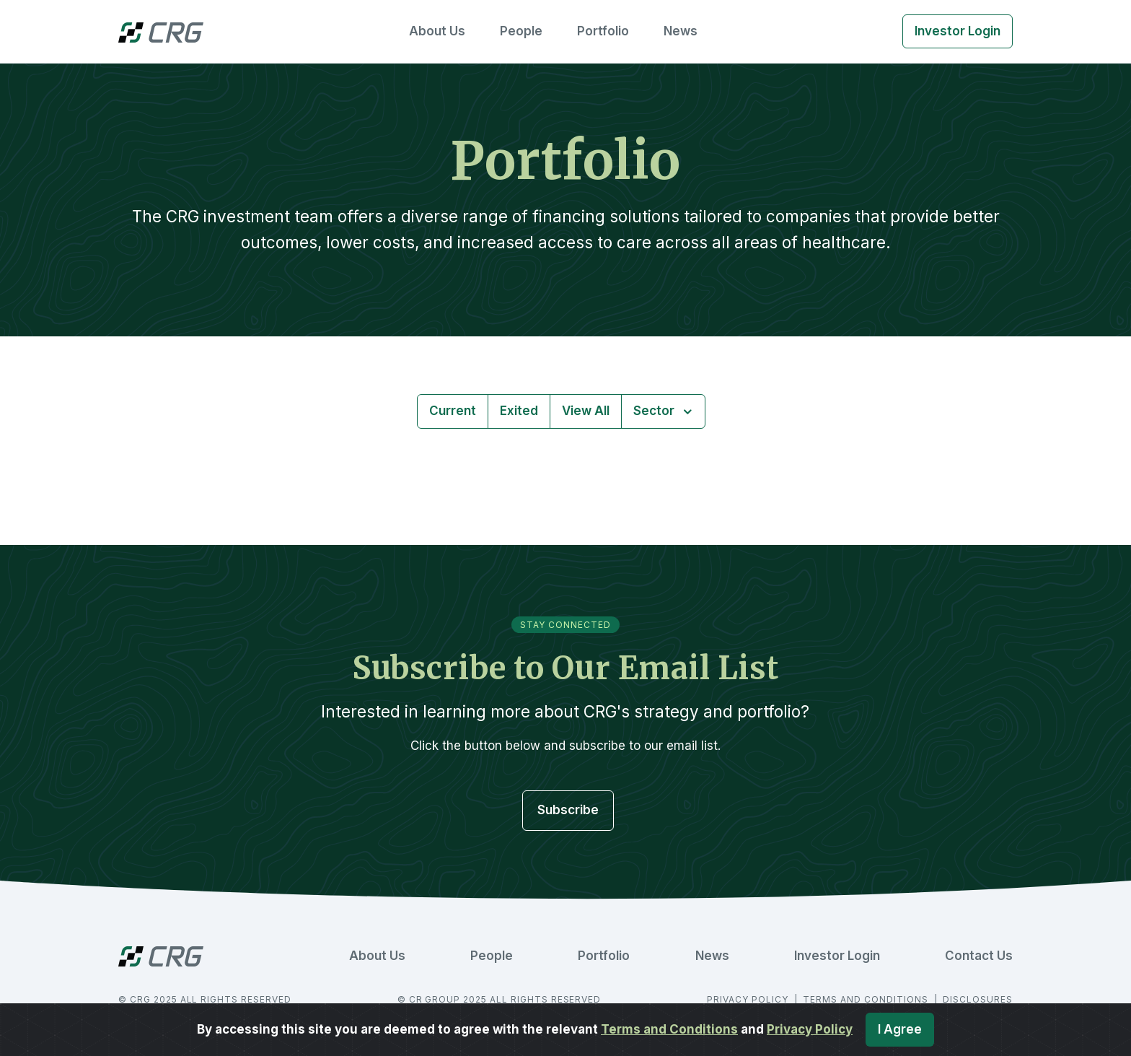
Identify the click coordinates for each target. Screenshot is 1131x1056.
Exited (519, 410)
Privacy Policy (810, 1029)
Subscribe (568, 810)
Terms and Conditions (669, 1029)
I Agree (900, 1029)
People (521, 31)
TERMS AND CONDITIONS (866, 999)
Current (452, 410)
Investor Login (957, 31)
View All (585, 410)
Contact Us (979, 955)
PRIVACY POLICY (749, 999)
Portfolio (603, 31)
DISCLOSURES (978, 999)
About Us (437, 31)
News (680, 31)
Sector (655, 410)
